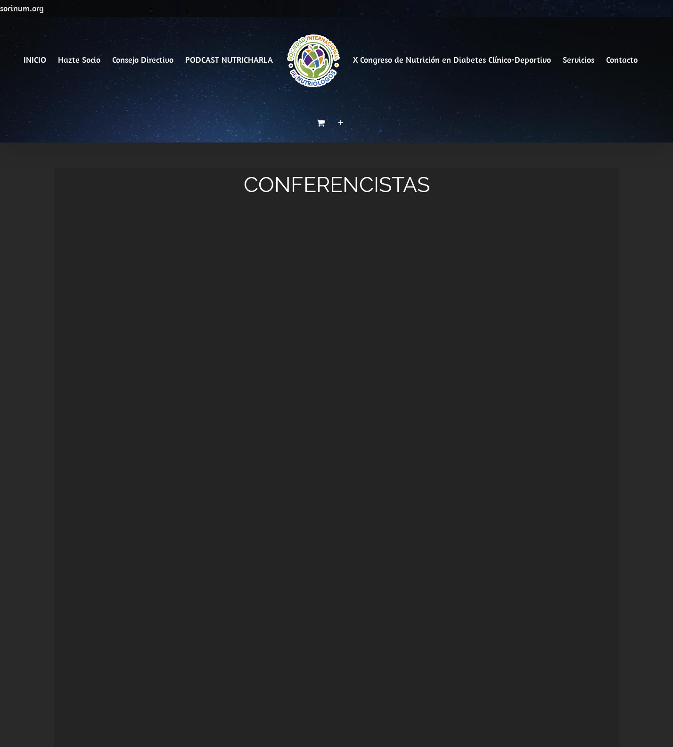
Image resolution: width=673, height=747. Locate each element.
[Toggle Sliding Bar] (340, 123)
